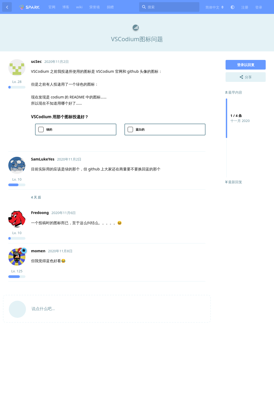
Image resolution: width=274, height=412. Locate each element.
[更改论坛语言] (214, 7)
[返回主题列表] (7, 7)
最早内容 (233, 92)
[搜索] (169, 7)
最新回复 (233, 182)
